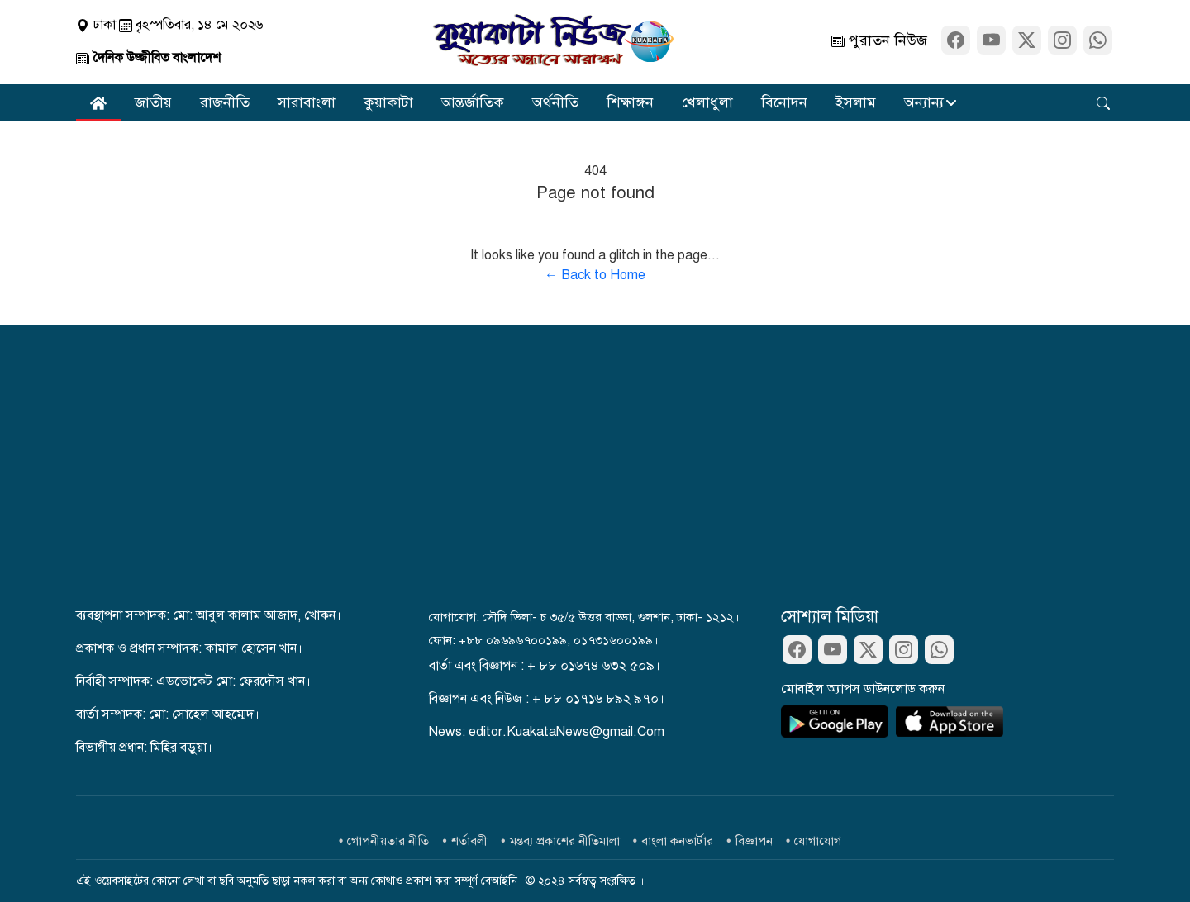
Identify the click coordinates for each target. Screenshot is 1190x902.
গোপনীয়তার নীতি (388, 840)
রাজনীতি (225, 102)
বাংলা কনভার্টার (677, 840)
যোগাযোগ (817, 840)
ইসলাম (855, 102)
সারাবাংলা (307, 102)
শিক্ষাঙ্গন (630, 102)
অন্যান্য (924, 102)
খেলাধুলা (707, 102)
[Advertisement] (595, 481)
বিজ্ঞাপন (754, 840)
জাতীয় (153, 102)
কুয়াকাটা (388, 102)
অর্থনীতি (555, 102)
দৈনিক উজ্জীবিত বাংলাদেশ (148, 58)
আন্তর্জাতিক (472, 102)
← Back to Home (595, 275)
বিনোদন (784, 102)
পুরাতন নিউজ (879, 41)
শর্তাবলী (469, 840)
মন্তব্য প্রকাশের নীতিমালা (565, 840)
